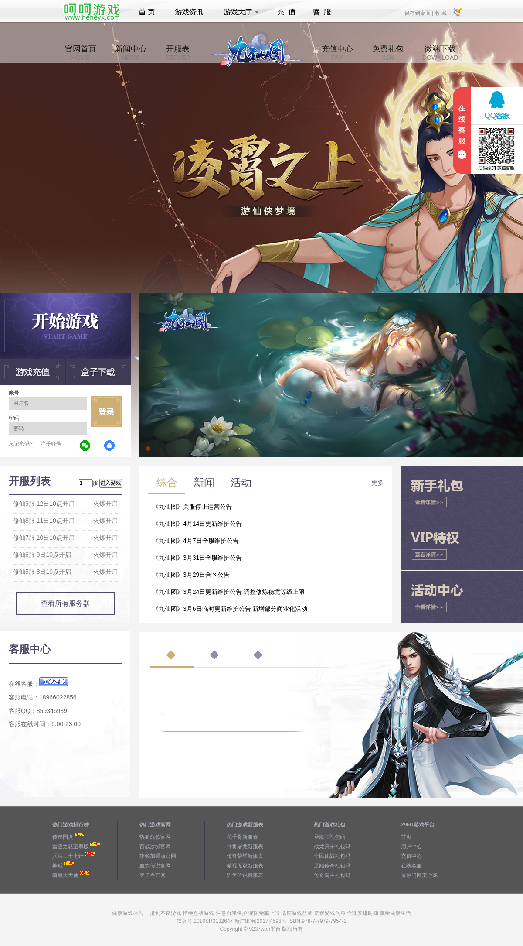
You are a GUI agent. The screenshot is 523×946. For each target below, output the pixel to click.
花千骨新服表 (242, 837)
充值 (286, 12)
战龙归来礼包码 (332, 846)
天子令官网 (152, 875)
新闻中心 (130, 53)
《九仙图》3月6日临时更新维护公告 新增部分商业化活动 (230, 608)
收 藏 (440, 13)
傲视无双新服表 (245, 866)
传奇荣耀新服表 (245, 856)
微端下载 (440, 53)
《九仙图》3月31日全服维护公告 (197, 557)
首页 (146, 12)
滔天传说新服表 (245, 875)
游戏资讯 (189, 12)
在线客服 (411, 866)
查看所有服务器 (65, 603)
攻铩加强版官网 (157, 856)
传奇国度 (62, 837)
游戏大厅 (239, 12)
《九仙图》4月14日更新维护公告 (197, 523)
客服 (322, 12)
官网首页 (80, 53)
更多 (377, 482)
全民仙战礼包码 (332, 856)
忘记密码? (21, 444)
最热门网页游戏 (419, 875)
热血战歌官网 (155, 837)
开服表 (177, 53)
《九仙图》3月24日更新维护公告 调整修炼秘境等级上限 (229, 591)
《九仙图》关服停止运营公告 (192, 506)
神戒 (57, 866)
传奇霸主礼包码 (332, 875)
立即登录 (106, 411)
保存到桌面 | (419, 13)
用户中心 (411, 846)
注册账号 (51, 444)
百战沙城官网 (155, 846)
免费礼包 (388, 53)
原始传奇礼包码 (332, 866)
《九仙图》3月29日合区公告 (191, 574)
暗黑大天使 (65, 875)
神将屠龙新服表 (245, 846)
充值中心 (337, 53)
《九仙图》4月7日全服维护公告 (196, 540)
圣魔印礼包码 (329, 837)
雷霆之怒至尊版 (70, 846)
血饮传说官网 (155, 866)
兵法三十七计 (68, 856)
